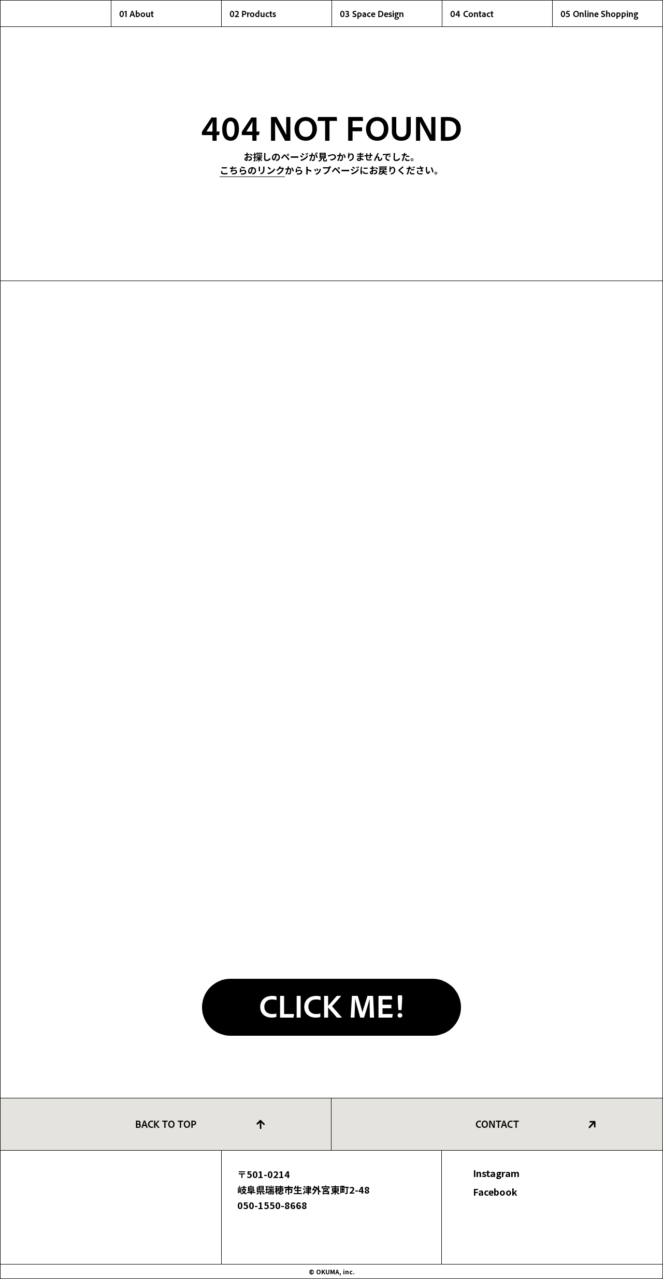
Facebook (495, 1191)
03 (391, 13)
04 (501, 13)
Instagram (496, 1173)
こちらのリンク (252, 170)
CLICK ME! (331, 1004)
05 (611, 13)
